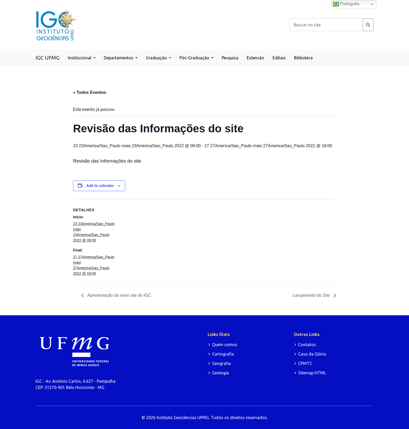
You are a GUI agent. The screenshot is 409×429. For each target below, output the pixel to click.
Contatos (307, 344)
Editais (279, 57)
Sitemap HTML (312, 373)
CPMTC (305, 363)
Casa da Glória (312, 354)
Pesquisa (230, 57)
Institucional (80, 57)
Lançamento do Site (312, 295)
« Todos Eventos (89, 92)
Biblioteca (303, 57)
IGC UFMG (47, 58)
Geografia (221, 363)
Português (346, 4)
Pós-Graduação (194, 57)
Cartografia (223, 354)
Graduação (157, 57)
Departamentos (119, 57)
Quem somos (224, 344)
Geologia (220, 373)
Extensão (255, 57)
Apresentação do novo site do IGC (118, 295)
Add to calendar (100, 186)
